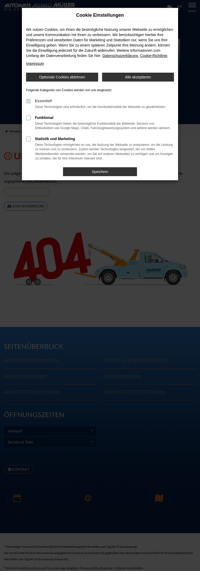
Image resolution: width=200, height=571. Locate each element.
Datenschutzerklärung (120, 56)
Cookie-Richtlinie (153, 56)
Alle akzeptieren (138, 77)
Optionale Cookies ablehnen (62, 77)
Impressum (35, 63)
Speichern (100, 172)
